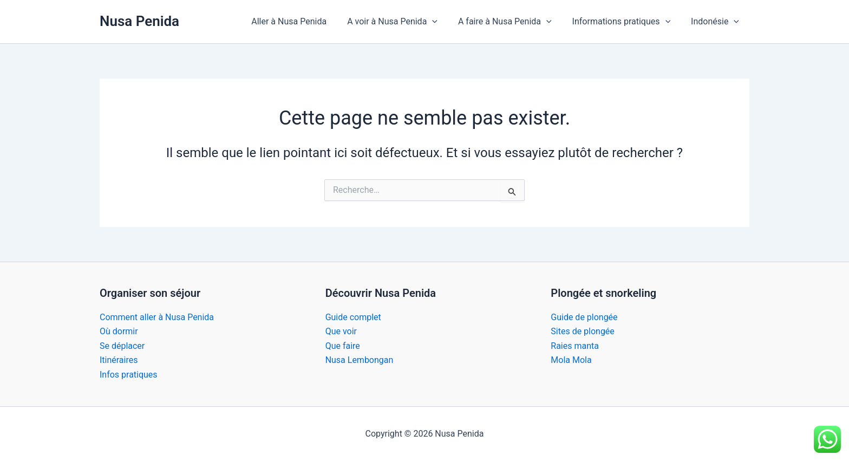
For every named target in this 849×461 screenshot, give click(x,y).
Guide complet (353, 317)
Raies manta (575, 346)
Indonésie (717, 21)
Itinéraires (119, 360)
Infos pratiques (129, 374)
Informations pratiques (626, 21)
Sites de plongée (583, 331)
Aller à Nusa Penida (303, 21)
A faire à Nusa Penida (513, 21)
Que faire (342, 346)
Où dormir (119, 331)
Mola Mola (571, 360)
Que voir (341, 331)
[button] (443, 21)
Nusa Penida (139, 21)
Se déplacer (122, 346)
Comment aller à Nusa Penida (157, 317)
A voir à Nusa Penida (403, 21)
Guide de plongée (584, 317)
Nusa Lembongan (359, 360)
